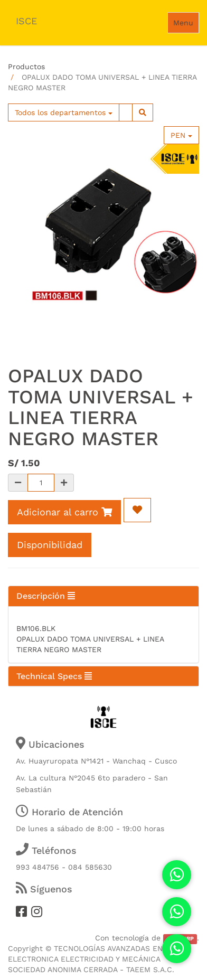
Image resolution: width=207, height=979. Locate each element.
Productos (26, 66)
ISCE (26, 20)
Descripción (45, 596)
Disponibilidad (49, 544)
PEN (181, 135)
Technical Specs (54, 676)
